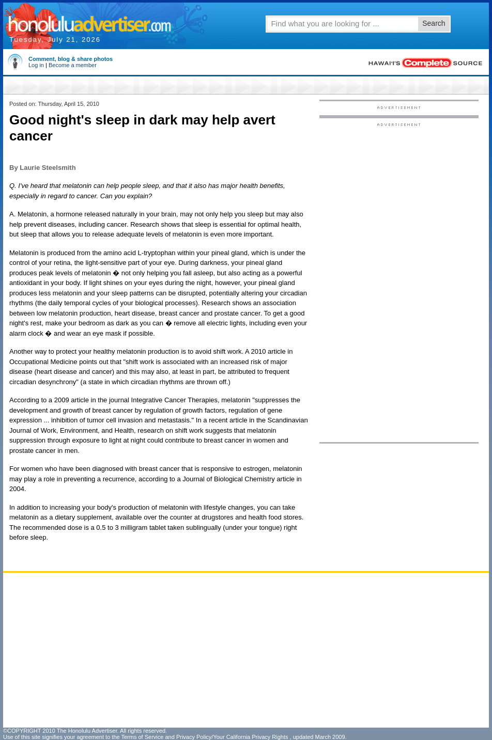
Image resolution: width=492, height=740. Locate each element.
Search (433, 23)
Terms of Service (142, 737)
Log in (36, 65)
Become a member (73, 65)
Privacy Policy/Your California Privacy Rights (232, 737)
